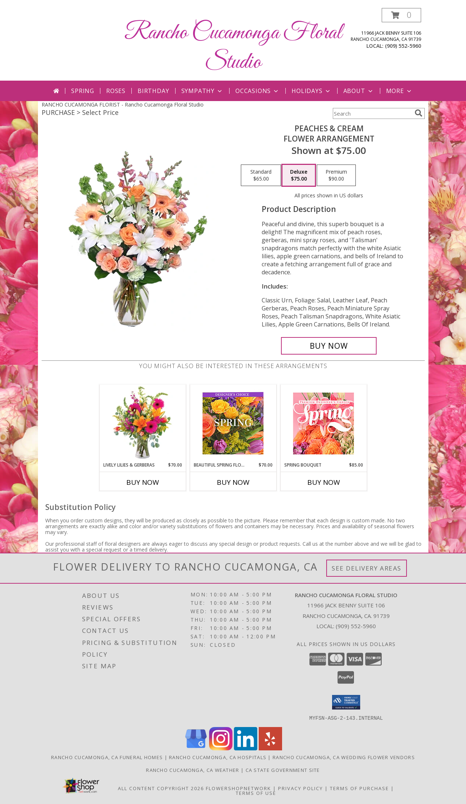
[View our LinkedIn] (245, 748)
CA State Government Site (283, 769)
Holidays (311, 91)
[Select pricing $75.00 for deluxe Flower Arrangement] (298, 175)
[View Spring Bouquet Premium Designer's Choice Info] (323, 423)
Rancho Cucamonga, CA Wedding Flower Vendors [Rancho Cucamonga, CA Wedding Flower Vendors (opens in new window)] (344, 757)
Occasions (257, 91)
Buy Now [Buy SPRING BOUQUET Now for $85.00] (323, 482)
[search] (418, 113)
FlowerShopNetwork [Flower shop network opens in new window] (238, 788)
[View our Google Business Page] (196, 748)
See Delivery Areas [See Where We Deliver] (366, 568)
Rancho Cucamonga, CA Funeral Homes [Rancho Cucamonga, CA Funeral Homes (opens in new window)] (107, 757)
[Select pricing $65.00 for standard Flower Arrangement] (261, 175)
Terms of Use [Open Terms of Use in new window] (256, 792)
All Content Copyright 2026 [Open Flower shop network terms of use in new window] (161, 788)
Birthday (153, 91)
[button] (401, 15)
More (399, 91)
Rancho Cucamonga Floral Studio (233, 47)
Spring (82, 91)
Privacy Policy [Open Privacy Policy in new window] (300, 788)
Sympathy (202, 91)
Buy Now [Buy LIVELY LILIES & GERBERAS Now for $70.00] (142, 482)
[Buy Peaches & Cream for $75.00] (329, 346)
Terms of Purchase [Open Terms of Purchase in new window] (359, 788)
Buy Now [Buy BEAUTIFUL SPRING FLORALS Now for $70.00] (233, 482)
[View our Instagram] (220, 748)
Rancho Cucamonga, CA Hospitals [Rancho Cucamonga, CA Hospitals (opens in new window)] (217, 757)
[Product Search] (372, 113)
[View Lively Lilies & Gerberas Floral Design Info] (142, 423)
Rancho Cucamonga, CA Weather (192, 769)
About (358, 91)
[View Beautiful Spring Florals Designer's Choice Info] (233, 423)
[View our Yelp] (270, 748)
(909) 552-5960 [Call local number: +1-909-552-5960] (403, 45)
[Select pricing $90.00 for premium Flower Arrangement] (336, 175)
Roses (116, 91)
